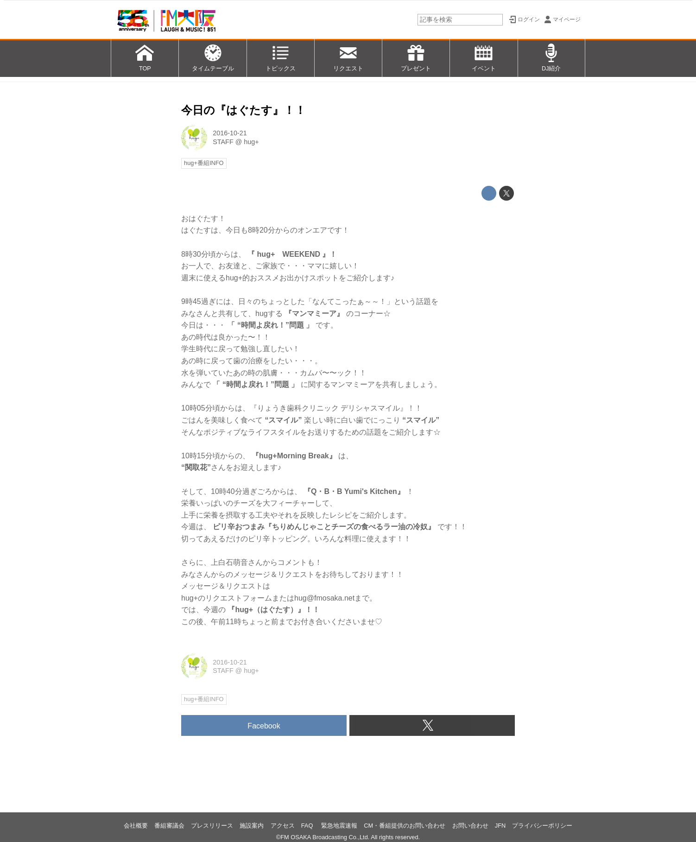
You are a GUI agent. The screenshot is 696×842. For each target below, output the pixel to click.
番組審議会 (169, 825)
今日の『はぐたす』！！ (243, 110)
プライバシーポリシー (542, 825)
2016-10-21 (230, 133)
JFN (500, 825)
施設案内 (252, 825)
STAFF (223, 142)
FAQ (308, 825)
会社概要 (136, 825)
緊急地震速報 (339, 825)
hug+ (251, 142)
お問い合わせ (470, 825)
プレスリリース (212, 825)
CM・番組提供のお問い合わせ (404, 825)
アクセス (283, 825)
